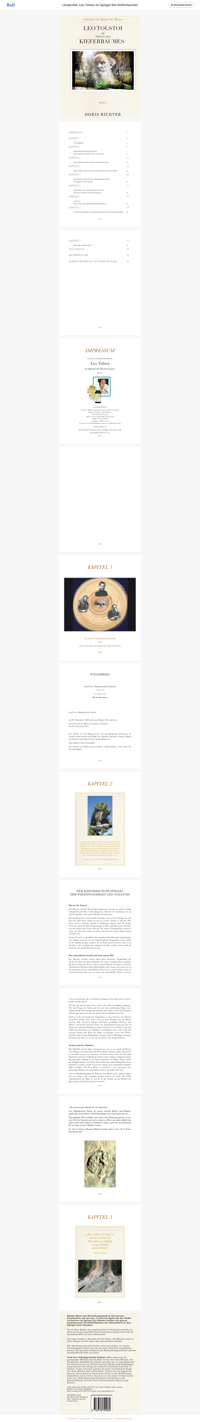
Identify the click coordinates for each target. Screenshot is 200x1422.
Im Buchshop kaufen (181, 4)
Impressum (72, 1418)
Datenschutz (85, 1418)
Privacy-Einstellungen (124, 1418)
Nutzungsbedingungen (102, 1418)
